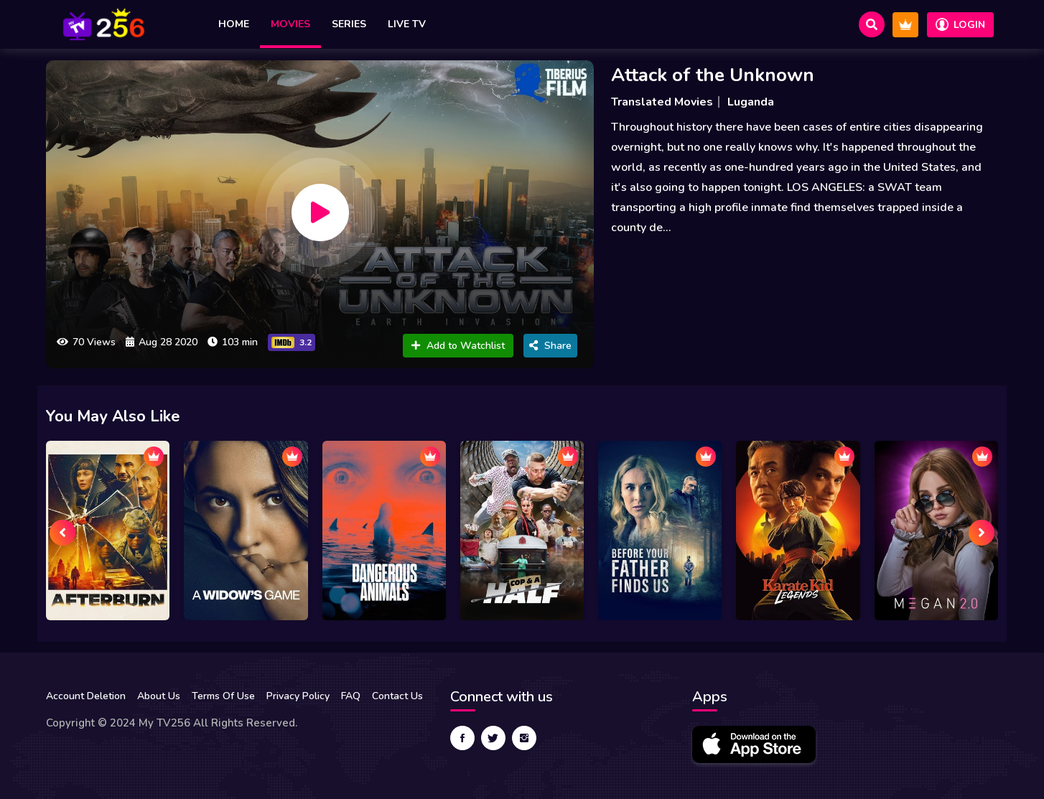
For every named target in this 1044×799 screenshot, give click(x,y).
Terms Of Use (223, 696)
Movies (290, 24)
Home (233, 24)
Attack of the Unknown (712, 75)
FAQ (350, 696)
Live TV (407, 24)
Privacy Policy (298, 696)
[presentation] (62, 533)
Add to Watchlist (458, 345)
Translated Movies (662, 102)
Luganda (750, 102)
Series (349, 24)
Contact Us (397, 696)
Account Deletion (86, 696)
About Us (158, 696)
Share (550, 345)
